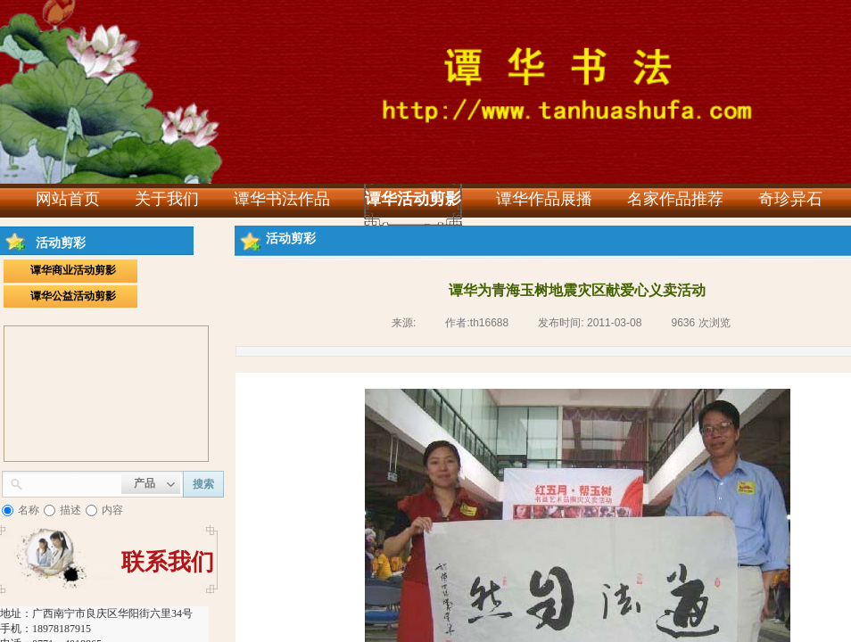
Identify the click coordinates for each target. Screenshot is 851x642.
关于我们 (167, 199)
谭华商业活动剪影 (73, 270)
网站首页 (68, 199)
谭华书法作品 (282, 199)
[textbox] (72, 482)
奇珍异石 (790, 199)
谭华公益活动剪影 (73, 296)
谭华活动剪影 (413, 199)
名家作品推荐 (675, 199)
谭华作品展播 (544, 199)
